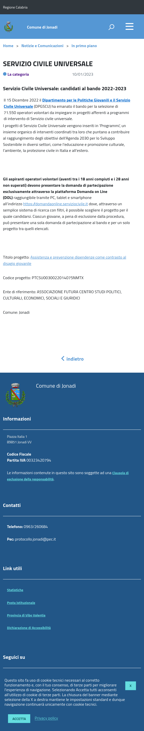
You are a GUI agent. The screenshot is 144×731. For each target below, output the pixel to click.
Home (8, 46)
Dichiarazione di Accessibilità (29, 627)
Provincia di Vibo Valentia (26, 615)
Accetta (19, 718)
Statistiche (15, 589)
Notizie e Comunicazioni (43, 46)
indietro (72, 359)
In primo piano (84, 46)
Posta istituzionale (21, 602)
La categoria (18, 74)
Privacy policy (46, 718)
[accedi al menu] (130, 26)
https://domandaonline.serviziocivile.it (55, 204)
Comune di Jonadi (42, 27)
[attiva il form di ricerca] (111, 27)
